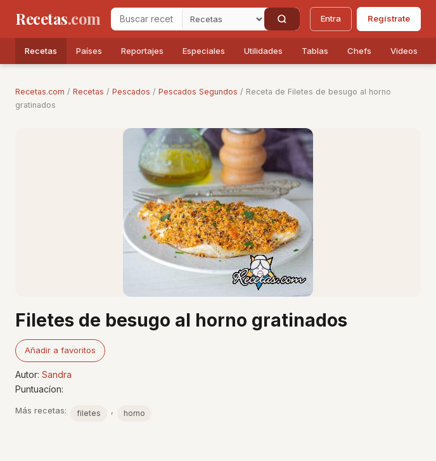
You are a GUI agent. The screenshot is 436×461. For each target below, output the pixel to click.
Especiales (204, 51)
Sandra (57, 374)
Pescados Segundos (198, 91)
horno (134, 413)
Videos (404, 51)
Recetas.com (40, 91)
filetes (89, 413)
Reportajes (142, 51)
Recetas (41, 51)
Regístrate (389, 18)
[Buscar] (282, 19)
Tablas (315, 51)
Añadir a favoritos (60, 350)
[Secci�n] (223, 19)
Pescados (131, 91)
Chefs (359, 51)
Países (89, 51)
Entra (331, 18)
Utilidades (263, 51)
